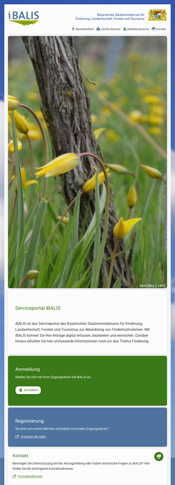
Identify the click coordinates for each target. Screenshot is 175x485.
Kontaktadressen (28, 476)
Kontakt (159, 29)
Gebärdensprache (136, 29)
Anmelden (28, 390)
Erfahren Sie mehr (30, 437)
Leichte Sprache (108, 29)
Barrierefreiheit (82, 29)
